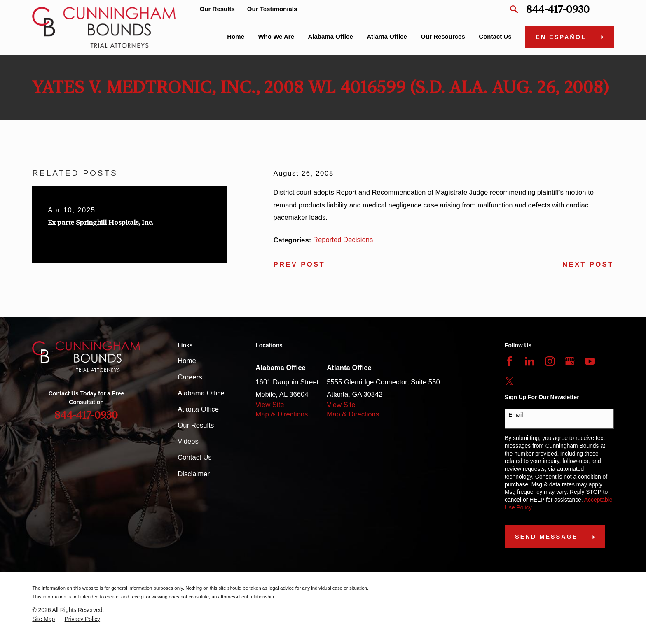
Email (515, 415)
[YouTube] (590, 361)
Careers (190, 377)
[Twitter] (509, 381)
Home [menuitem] (235, 36)
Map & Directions (281, 414)
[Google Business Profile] (569, 361)
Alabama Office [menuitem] (330, 36)
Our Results (217, 8)
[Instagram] (550, 361)
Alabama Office (201, 393)
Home (187, 361)
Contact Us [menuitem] (495, 36)
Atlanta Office (198, 409)
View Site (269, 405)
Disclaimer (194, 474)
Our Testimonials (272, 8)
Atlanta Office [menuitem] (387, 36)
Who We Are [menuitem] (276, 36)
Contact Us (194, 457)
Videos (188, 441)
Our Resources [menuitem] (443, 36)
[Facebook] (509, 361)
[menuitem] (43, 619)
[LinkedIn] (529, 361)
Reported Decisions (343, 240)
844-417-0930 (558, 9)
